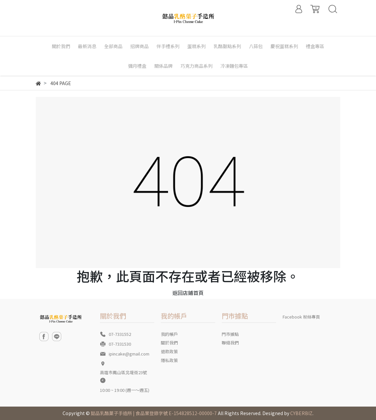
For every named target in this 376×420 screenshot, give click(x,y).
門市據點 (230, 334)
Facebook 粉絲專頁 (301, 317)
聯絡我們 (230, 342)
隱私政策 (169, 360)
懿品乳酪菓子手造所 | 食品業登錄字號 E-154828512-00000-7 (154, 413)
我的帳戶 (169, 334)
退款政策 (169, 351)
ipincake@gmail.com (129, 354)
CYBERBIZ (301, 413)
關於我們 (169, 342)
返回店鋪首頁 (188, 293)
